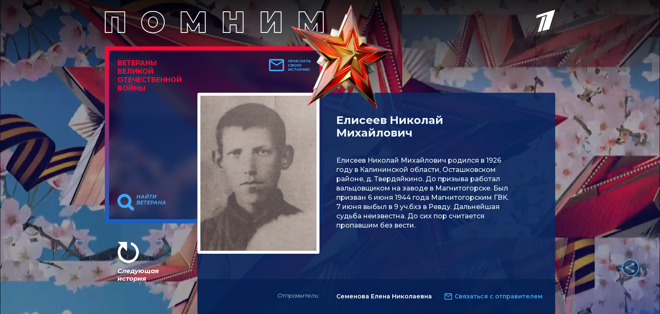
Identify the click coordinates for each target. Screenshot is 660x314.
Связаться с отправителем (499, 296)
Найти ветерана (151, 200)
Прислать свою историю (299, 65)
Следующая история (138, 274)
